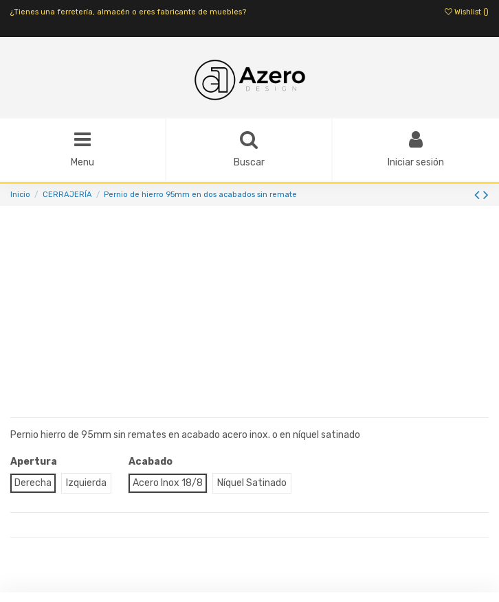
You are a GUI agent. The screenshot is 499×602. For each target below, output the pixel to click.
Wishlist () (467, 12)
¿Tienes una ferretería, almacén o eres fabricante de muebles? (128, 12)
